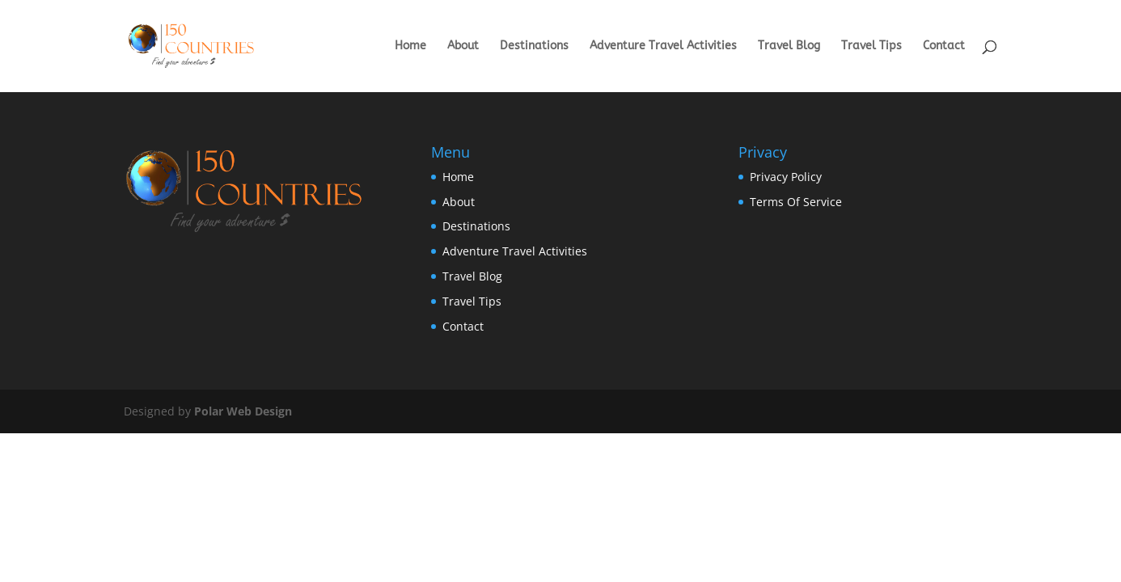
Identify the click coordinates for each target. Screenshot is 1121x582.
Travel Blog (789, 46)
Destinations (534, 46)
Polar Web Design (243, 411)
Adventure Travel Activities (663, 46)
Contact (944, 46)
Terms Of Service (796, 201)
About (463, 46)
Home (410, 46)
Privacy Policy (786, 176)
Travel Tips (871, 46)
